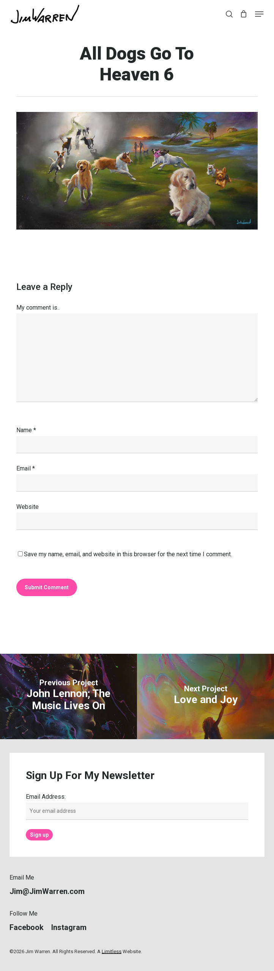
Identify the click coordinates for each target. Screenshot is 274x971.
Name (26, 430)
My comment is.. (38, 307)
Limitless (111, 951)
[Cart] (243, 14)
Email (25, 468)
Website (27, 506)
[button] (259, 14)
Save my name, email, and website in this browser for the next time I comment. (128, 554)
